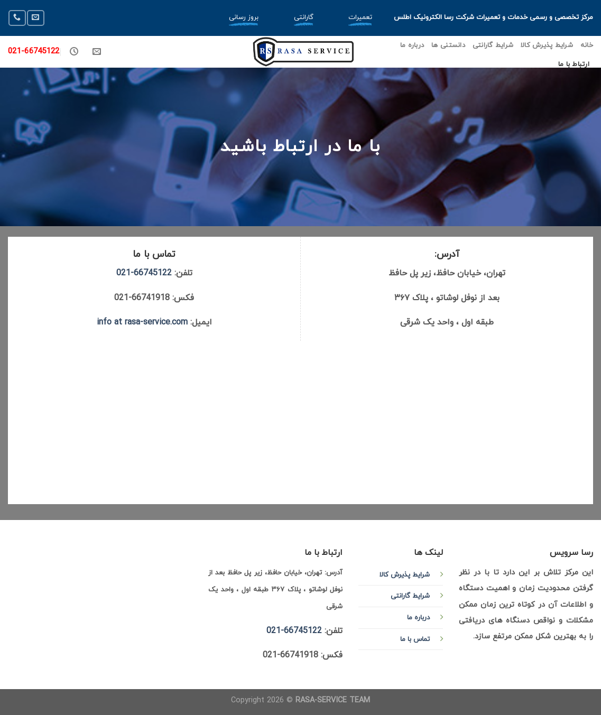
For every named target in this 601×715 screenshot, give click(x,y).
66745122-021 (144, 273)
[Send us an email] (35, 17)
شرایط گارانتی (493, 45)
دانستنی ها (448, 45)
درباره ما (412, 45)
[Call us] (16, 17)
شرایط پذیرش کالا (547, 45)
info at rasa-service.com (142, 322)
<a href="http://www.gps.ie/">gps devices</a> (300, 420)
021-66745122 (34, 51)
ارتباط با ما (573, 64)
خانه (586, 45)
